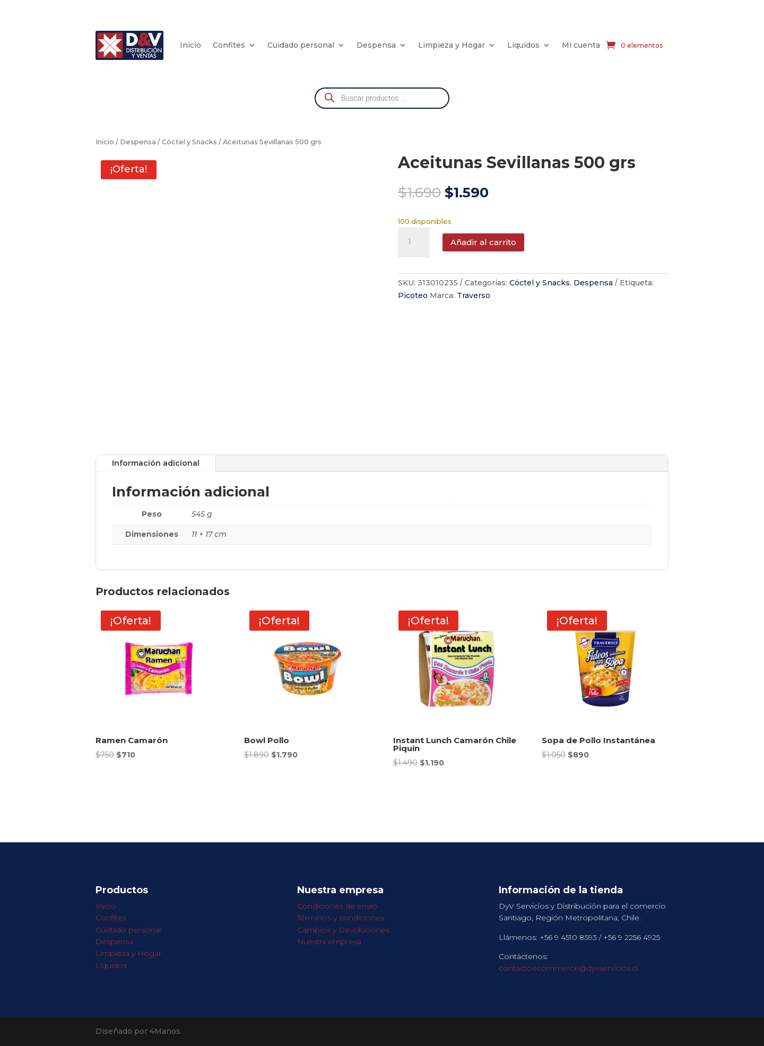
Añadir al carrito (483, 242)
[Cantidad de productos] (414, 242)
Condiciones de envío (337, 906)
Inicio (190, 45)
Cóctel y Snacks (189, 142)
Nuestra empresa (329, 941)
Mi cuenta (581, 45)
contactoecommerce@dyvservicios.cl (568, 968)
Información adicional (155, 463)
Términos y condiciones (340, 917)
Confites (229, 45)
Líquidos (523, 45)
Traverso (473, 295)
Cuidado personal (300, 45)
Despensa (376, 45)
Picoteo (413, 295)
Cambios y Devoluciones (343, 930)
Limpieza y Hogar (451, 45)
